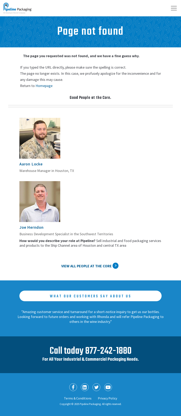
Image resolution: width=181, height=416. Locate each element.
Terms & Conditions (78, 398)
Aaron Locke (31, 163)
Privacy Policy (107, 398)
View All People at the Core (86, 266)
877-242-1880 (108, 351)
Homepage (44, 85)
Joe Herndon (31, 227)
